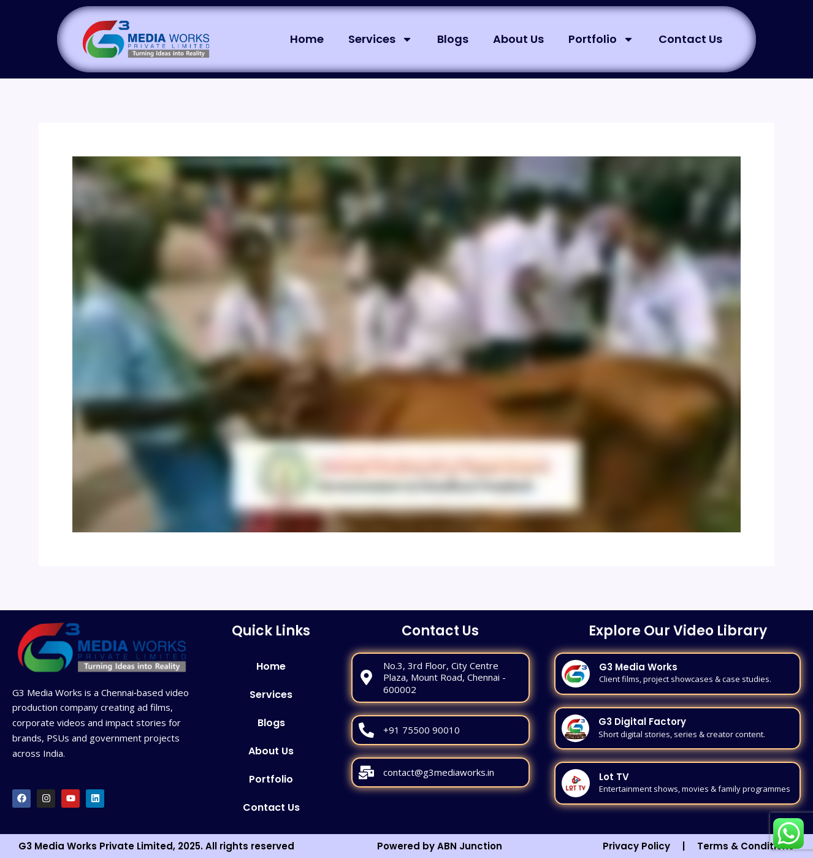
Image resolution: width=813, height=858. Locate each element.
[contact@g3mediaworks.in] (366, 772)
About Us (518, 39)
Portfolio (601, 39)
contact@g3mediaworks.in (438, 772)
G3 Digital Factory (642, 721)
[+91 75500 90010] (366, 730)
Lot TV (614, 776)
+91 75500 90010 (421, 730)
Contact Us (690, 39)
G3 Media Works (638, 667)
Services (380, 39)
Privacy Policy (636, 846)
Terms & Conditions (745, 846)
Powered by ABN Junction (439, 846)
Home (307, 39)
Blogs (452, 39)
